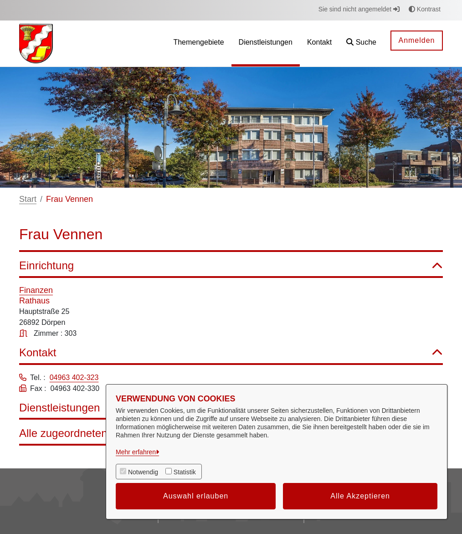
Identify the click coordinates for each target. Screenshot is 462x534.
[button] (361, 44)
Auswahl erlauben (195, 496)
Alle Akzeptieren (360, 496)
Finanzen (36, 290)
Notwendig (143, 472)
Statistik (185, 472)
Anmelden (416, 40)
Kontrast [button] (425, 9)
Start (27, 199)
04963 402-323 (74, 377)
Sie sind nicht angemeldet (359, 9)
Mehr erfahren (136, 452)
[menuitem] (198, 44)
